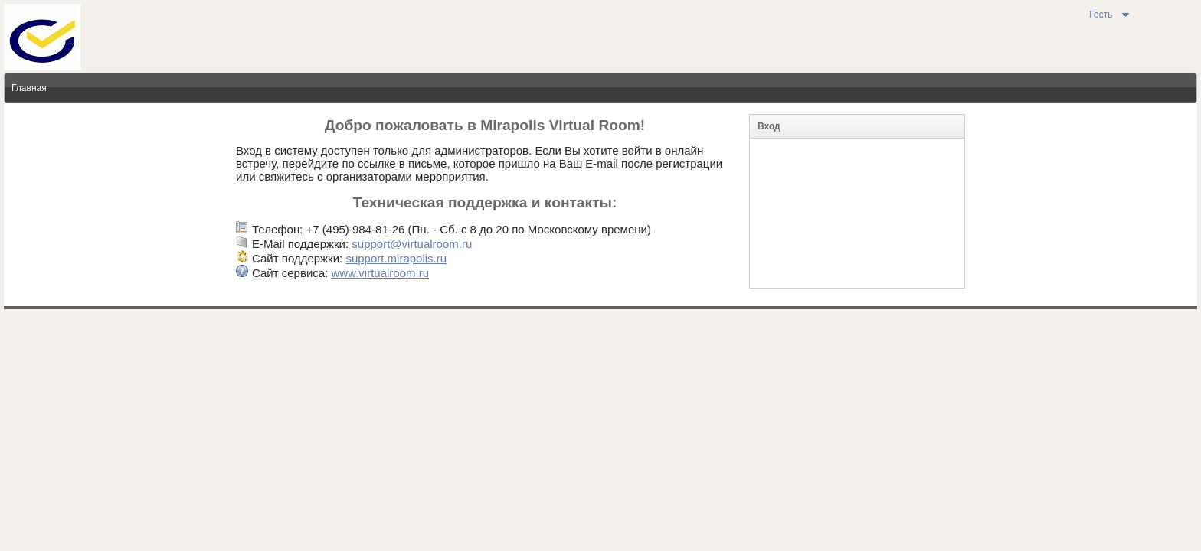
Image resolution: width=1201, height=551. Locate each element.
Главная (29, 88)
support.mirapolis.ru (396, 258)
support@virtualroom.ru (412, 243)
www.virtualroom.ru (380, 272)
